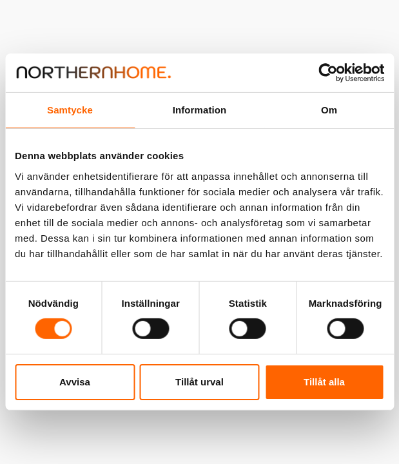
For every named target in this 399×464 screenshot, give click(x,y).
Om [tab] (329, 109)
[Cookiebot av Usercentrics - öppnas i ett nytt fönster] (327, 72)
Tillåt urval (199, 381)
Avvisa (74, 381)
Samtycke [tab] (70, 109)
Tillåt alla (324, 381)
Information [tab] (200, 109)
